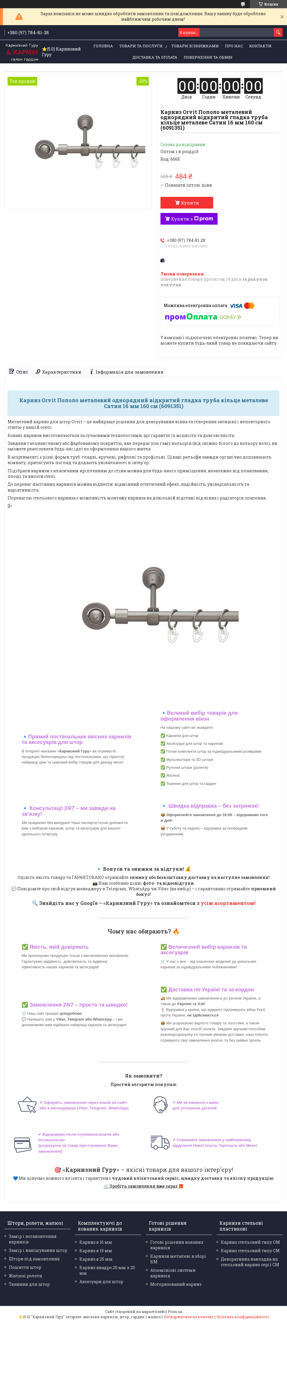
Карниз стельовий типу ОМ (250, 1242)
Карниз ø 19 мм (95, 1250)
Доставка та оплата (154, 57)
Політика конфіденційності (242, 1316)
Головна (103, 45)
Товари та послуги (141, 45)
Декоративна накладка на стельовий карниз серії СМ (250, 1261)
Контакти (260, 45)
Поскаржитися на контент (189, 1316)
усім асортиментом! (228, 903)
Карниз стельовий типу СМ (250, 1250)
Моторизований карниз (175, 1284)
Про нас (234, 45)
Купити (190, 203)
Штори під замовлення (34, 1259)
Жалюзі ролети (25, 1275)
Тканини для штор (29, 1284)
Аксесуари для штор (101, 1281)
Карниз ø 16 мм (95, 1242)
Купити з (192, 219)
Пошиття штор (25, 1267)
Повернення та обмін (208, 57)
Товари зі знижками (195, 45)
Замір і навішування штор (38, 1250)
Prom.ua (175, 1311)
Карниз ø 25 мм (96, 1259)
